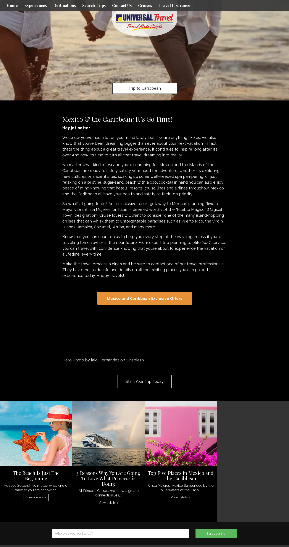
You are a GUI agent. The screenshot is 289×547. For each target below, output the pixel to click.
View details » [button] (36, 497)
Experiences (35, 5)
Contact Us (122, 5)
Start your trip (216, 533)
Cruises (145, 5)
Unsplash (135, 360)
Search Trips (94, 5)
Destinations (64, 5)
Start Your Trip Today (145, 381)
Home (12, 5)
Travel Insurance (174, 5)
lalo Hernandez (105, 360)
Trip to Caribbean (144, 88)
